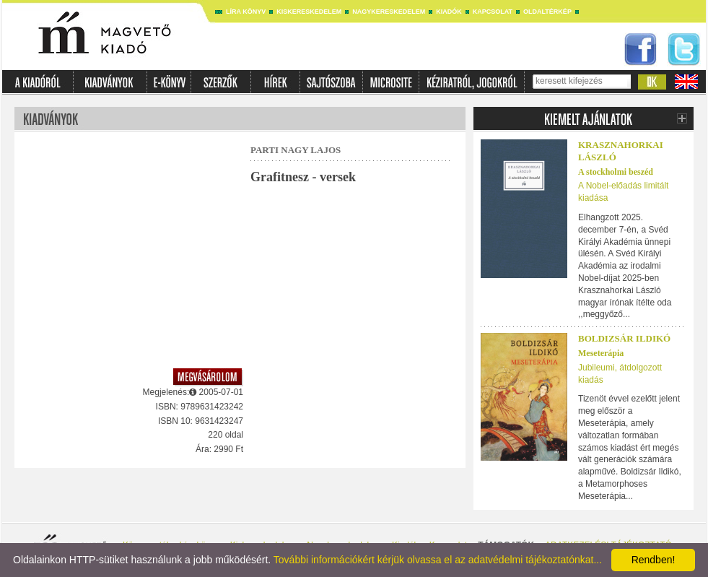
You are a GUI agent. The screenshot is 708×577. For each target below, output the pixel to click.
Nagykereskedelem (388, 11)
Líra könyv (246, 11)
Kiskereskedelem (308, 11)
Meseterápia (601, 353)
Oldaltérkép (547, 11)
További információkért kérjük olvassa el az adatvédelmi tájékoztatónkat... (438, 559)
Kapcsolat (492, 11)
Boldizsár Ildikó (624, 338)
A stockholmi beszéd (615, 172)
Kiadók (449, 11)
